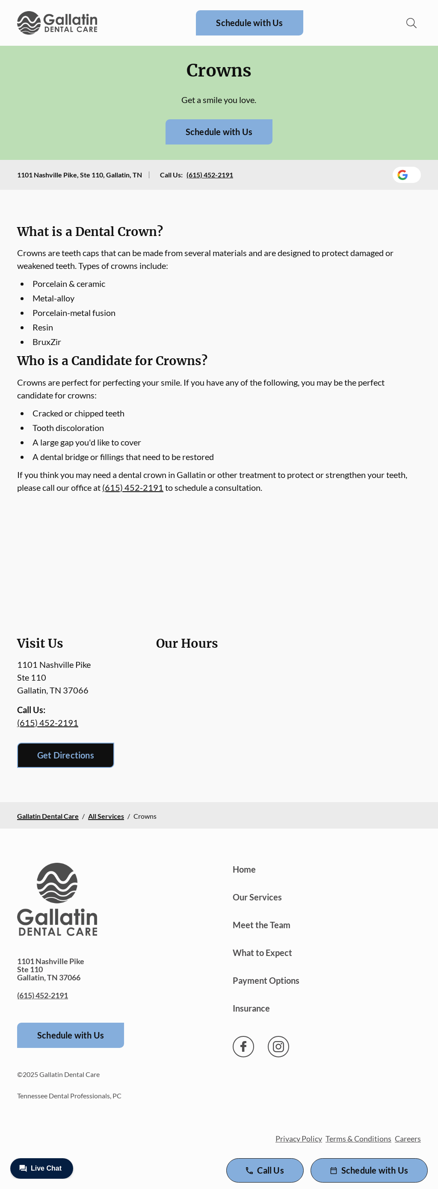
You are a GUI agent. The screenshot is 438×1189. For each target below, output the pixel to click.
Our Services (257, 897)
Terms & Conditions (358, 1138)
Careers (408, 1138)
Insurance (251, 1008)
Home (244, 869)
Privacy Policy (298, 1138)
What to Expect (262, 952)
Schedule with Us (249, 23)
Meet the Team (261, 925)
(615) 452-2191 (209, 175)
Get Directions (65, 755)
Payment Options (266, 980)
